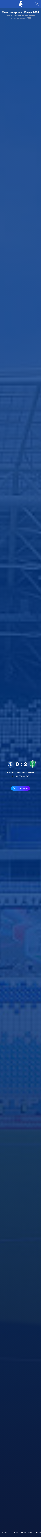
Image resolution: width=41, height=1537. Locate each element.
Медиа (5, 1532)
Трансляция (22, 788)
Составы (14, 1532)
